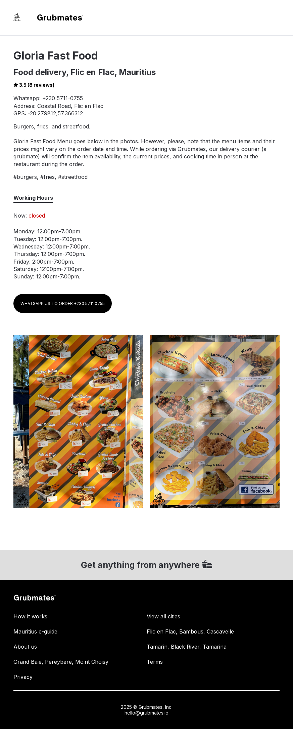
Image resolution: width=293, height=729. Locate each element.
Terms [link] (155, 661)
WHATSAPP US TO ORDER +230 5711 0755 (62, 303)
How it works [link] (30, 616)
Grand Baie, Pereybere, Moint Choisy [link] (60, 661)
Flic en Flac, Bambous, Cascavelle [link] (190, 631)
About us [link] (25, 646)
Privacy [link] (23, 677)
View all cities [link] (163, 616)
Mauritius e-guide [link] (35, 631)
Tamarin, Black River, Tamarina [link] (187, 646)
